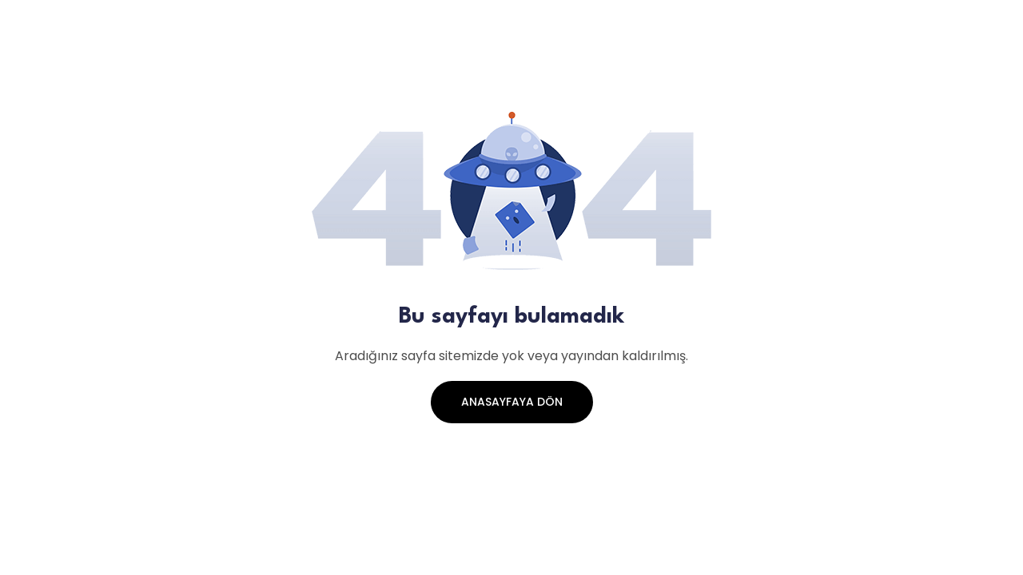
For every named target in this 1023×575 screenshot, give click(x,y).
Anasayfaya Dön (512, 402)
